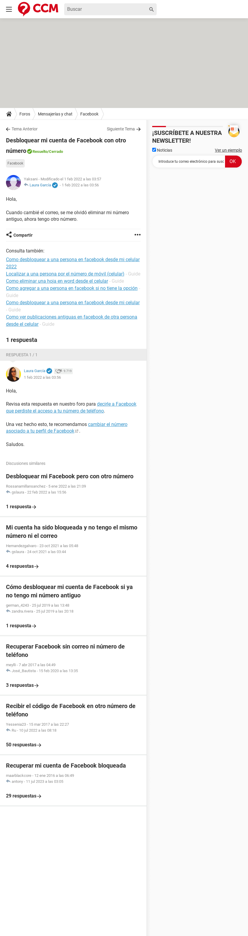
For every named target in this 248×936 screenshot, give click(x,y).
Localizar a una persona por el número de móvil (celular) (65, 274)
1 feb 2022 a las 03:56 (80, 185)
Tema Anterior (25, 129)
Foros (24, 114)
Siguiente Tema (121, 129)
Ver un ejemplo (228, 150)
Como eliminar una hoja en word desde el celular (57, 281)
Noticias (162, 150)
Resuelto (40, 151)
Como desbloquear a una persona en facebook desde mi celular (73, 302)
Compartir (23, 235)
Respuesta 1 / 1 (22, 354)
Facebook (89, 114)
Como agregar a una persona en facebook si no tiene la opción (72, 288)
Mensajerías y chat (55, 114)
